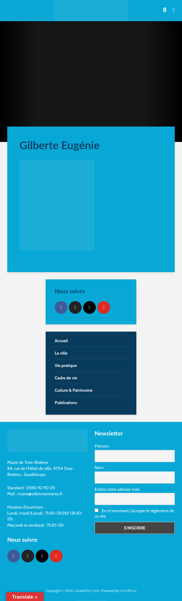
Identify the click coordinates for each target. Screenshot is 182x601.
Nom (99, 467)
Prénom (102, 446)
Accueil (61, 340)
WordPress (128, 590)
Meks (96, 590)
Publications (66, 402)
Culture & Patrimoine (74, 390)
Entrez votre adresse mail (117, 489)
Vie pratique (66, 365)
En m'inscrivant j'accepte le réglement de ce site (134, 513)
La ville (61, 353)
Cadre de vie (66, 378)
